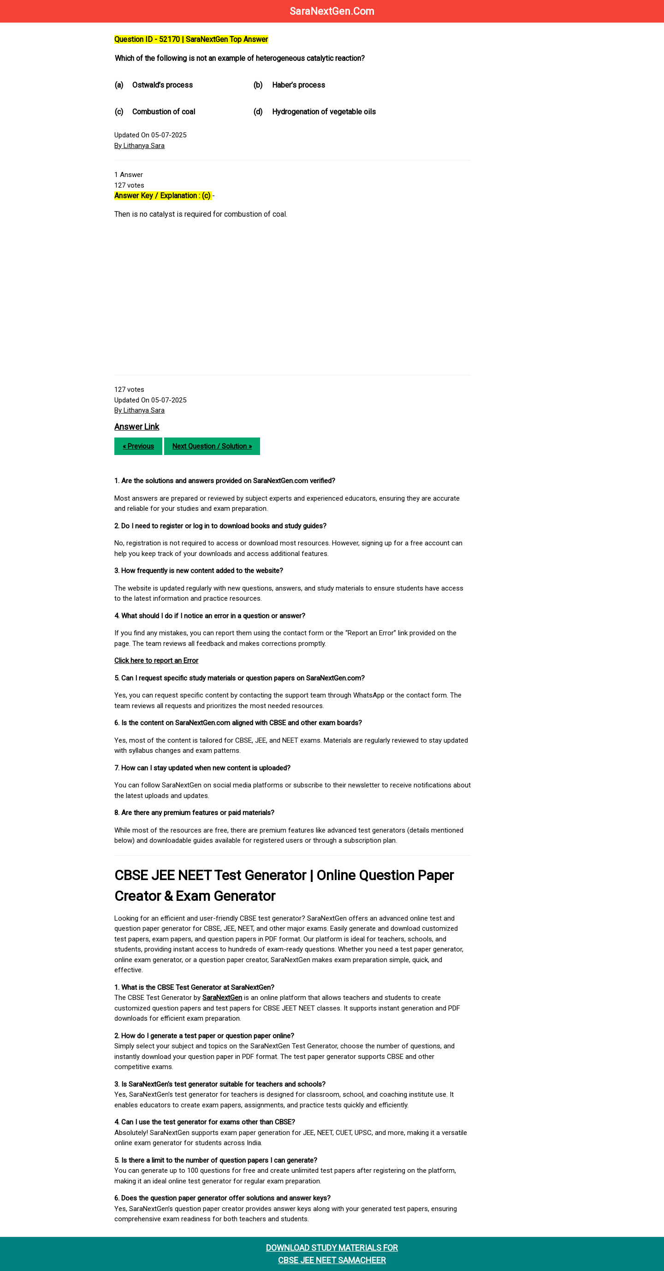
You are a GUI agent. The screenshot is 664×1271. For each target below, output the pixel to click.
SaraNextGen (230, 997)
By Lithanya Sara (148, 146)
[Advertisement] (298, 301)
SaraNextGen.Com (332, 11)
